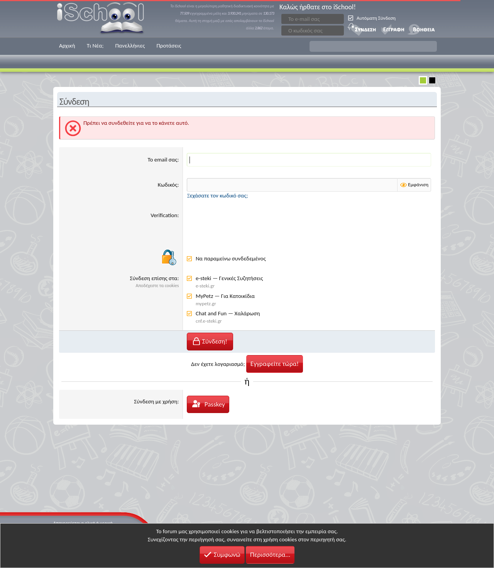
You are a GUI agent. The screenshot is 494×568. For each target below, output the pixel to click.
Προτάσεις (168, 45)
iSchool (105, 18)
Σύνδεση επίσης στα (154, 278)
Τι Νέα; (95, 45)
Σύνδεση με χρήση (155, 401)
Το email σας (163, 159)
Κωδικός (168, 184)
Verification (164, 215)
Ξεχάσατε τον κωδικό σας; (217, 195)
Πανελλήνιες (130, 45)
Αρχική (67, 45)
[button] (373, 46)
